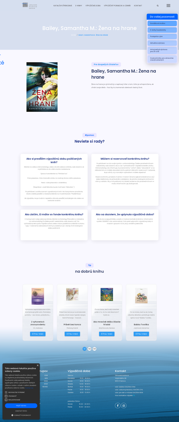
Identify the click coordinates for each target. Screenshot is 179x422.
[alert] (21, 391)
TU (134, 395)
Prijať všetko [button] (21, 406)
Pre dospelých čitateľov (106, 64)
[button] (21, 415)
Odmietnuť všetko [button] (21, 411)
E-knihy (78, 5)
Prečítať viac (29, 388)
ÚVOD (73, 36)
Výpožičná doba (93, 5)
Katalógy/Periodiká (63, 5)
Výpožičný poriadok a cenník (117, 5)
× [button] (38, 365)
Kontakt (138, 5)
